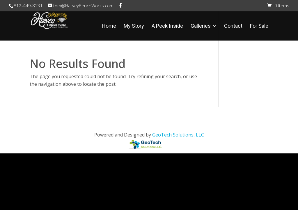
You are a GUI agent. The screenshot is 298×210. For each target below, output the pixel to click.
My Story (134, 26)
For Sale (259, 26)
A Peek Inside (167, 26)
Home (109, 26)
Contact (233, 26)
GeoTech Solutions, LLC (178, 135)
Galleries (201, 26)
